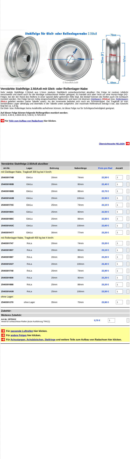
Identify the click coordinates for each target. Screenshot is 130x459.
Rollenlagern (122, 99)
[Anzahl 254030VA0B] (119, 198)
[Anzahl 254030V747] (119, 243)
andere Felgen (19, 335)
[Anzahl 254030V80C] (119, 212)
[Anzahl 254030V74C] (119, 205)
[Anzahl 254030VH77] (119, 232)
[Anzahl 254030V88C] (119, 219)
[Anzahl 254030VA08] (119, 291)
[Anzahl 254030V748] (119, 271)
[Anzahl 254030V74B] (119, 177)
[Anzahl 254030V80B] (119, 184)
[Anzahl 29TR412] (111, 320)
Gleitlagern (96, 99)
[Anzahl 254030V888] (119, 284)
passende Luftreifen (22, 331)
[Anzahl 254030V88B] (119, 191)
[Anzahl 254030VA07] (119, 264)
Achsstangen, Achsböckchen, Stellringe (32, 339)
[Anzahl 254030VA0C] (119, 226)
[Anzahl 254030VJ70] (119, 302)
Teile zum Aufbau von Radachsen (26, 121)
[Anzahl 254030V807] (119, 250)
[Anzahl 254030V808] (119, 277)
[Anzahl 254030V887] (119, 257)
